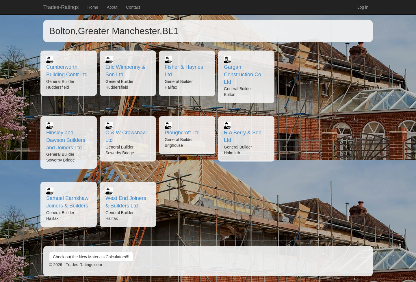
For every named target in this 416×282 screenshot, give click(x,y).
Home (92, 7)
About (112, 7)
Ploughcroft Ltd (182, 133)
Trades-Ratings (61, 7)
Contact (133, 7)
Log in (362, 7)
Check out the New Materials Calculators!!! (91, 257)
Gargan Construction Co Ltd (242, 74)
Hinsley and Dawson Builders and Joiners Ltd (65, 140)
